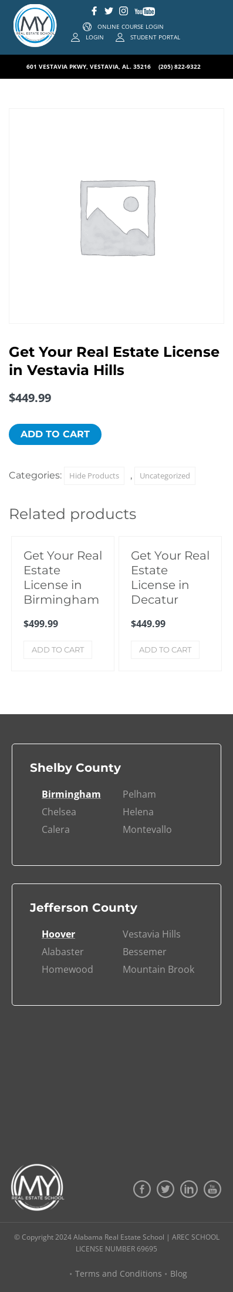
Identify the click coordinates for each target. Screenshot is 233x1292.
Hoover (58, 934)
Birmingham (71, 794)
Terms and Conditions (118, 1273)
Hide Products (94, 475)
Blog (178, 1273)
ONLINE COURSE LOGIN (130, 26)
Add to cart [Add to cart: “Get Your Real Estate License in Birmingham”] (58, 649)
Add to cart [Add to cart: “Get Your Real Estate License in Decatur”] (165, 649)
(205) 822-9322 (179, 66)
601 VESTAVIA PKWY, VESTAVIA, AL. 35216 (89, 66)
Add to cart (55, 434)
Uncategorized (165, 475)
